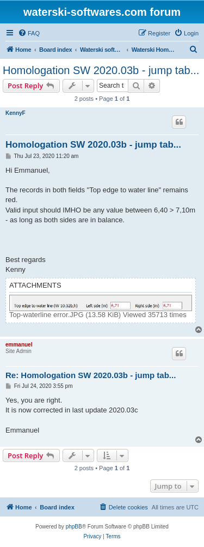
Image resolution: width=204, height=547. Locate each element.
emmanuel (18, 345)
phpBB (74, 527)
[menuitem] (29, 33)
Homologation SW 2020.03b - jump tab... (101, 70)
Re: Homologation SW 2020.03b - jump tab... (90, 375)
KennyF (15, 113)
